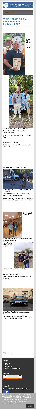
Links (7, 365)
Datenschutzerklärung (12, 368)
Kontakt (7, 363)
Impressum (9, 366)
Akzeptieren (30, 406)
